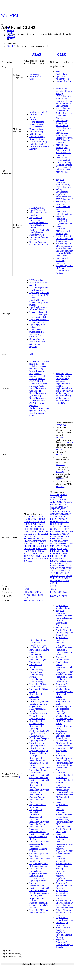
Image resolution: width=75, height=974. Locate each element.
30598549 (68, 442)
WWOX (58, 580)
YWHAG (28, 561)
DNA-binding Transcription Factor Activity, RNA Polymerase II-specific (63, 125)
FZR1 (66, 521)
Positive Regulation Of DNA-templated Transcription (64, 238)
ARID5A (54, 502)
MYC (42, 539)
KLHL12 (28, 534)
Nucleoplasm (61, 74)
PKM (26, 548)
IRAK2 (41, 531)
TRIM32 (60, 573)
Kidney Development (62, 190)
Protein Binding (36, 131)
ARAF (36, 54)
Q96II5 (27, 597)
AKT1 (36, 516)
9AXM (40, 600)
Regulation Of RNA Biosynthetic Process (64, 750)
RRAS (42, 551)
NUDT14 (34, 543)
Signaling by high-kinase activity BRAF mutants (39, 302)
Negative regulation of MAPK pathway (39, 288)
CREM (69, 512)
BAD (47, 516)
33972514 (60, 464)
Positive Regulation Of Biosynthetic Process (64, 797)
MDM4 (69, 543)
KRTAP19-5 (67, 531)
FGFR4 (34, 529)
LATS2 (36, 534)
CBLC (60, 504)
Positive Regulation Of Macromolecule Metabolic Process (64, 743)
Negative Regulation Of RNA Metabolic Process (64, 851)
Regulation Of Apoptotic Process (64, 756)
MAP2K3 (37, 536)
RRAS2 (27, 553)
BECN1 (27, 519)
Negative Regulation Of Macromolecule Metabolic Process (64, 860)
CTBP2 (67, 514)
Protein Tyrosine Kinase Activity (36, 673)
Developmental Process (62, 872)
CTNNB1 (54, 516)
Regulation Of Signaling (35, 727)
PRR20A (65, 556)
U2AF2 (62, 575)
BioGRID (11, 46)
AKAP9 (53, 497)
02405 (26, 589)
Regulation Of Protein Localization (39, 791)
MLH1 (36, 539)
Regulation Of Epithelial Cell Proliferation (35, 812)
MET (52, 546)
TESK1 (36, 556)
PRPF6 (32, 548)
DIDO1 (27, 526)
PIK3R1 (44, 546)
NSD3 (59, 548)
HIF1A (66, 529)
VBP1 (53, 578)
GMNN (60, 524)
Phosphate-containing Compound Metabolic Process (39, 905)
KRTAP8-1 (65, 536)
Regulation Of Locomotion (35, 818)
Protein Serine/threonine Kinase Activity (36, 121)
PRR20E (62, 561)
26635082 (60, 472)
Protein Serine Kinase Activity (62, 818)
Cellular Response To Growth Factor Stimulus (64, 912)
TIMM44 (45, 556)
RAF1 (69, 561)
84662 (53, 586)
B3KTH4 (54, 596)
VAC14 (69, 575)
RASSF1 (28, 551)
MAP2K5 (28, 539)
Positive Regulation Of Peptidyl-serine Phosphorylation (39, 232)
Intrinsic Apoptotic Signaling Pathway (37, 744)
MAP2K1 (43, 534)
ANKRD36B (56, 499)
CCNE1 (53, 507)
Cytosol (32, 79)
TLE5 (52, 573)
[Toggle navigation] (2, 24)
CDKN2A (60, 509)
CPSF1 (63, 512)
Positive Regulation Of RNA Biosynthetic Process (64, 621)
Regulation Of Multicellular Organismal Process (38, 871)
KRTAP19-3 (55, 531)
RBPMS (61, 566)
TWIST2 (54, 575)
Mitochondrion (36, 76)
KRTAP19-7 (55, 534)
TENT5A (62, 570)
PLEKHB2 (55, 553)
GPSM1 (65, 526)
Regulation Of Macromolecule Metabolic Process (37, 829)
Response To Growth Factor (62, 658)
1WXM (27, 600)
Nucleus (59, 71)
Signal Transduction (38, 210)
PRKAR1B (55, 556)
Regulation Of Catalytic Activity (37, 796)
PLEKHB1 (63, 551)
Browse (10, 30)
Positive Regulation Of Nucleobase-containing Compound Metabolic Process (64, 711)
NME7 (53, 548)
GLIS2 (62, 54)
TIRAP (27, 558)
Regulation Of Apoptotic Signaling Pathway (64, 885)
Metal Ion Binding (37, 144)
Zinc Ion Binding (37, 136)
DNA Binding (62, 157)
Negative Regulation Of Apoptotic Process (38, 243)
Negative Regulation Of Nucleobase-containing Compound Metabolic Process (64, 808)
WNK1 (45, 558)
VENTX (60, 578)
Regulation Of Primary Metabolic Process (39, 911)
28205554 (11, 36)
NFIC (67, 546)
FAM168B (62, 519)
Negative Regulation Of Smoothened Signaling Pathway (64, 220)
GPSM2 (53, 529)
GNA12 (27, 531)
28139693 (60, 479)
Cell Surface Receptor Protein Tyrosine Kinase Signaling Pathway (39, 897)
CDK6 (27, 521)
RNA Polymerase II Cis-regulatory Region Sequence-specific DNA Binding (64, 113)
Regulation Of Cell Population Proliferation (37, 696)
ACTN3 (63, 494)
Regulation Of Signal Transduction (38, 685)
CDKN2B (34, 521)
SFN (33, 553)
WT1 (52, 580)
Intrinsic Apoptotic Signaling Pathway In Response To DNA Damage (38, 752)
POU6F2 (64, 553)
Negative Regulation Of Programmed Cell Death (63, 838)
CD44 (60, 507)
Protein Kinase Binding (62, 867)
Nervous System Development (63, 202)
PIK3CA (37, 546)
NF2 (44, 541)
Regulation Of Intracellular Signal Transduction (37, 659)
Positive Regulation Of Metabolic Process (64, 694)
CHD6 (42, 521)
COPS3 (27, 524)
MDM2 (62, 543)
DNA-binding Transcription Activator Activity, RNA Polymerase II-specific (64, 150)
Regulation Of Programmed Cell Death (63, 701)
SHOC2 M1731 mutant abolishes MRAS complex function (36, 333)
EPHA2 (27, 529)
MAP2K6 (63, 541)
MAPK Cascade (36, 208)
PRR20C (62, 558)
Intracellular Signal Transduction (37, 641)
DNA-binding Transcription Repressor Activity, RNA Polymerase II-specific (64, 138)
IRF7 (47, 531)
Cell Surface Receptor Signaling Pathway (39, 739)
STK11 (39, 553)
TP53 (33, 558)
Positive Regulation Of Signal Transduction (39, 732)
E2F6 (33, 526)
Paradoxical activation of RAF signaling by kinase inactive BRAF (39, 314)
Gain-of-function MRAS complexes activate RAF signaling (37, 343)
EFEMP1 (40, 526)
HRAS (34, 531)
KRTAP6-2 (55, 536)
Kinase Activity (36, 139)
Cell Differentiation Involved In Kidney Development (64, 253)
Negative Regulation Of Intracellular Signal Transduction (64, 943)
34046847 (60, 437)
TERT (69, 570)
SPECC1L (60, 568)
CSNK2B (41, 524)
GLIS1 (53, 524)
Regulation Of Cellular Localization (39, 859)
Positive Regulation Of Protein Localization (39, 889)
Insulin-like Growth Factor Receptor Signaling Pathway (38, 716)
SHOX (69, 566)
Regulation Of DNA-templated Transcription (63, 735)
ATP (31, 354)
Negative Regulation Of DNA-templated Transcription (63, 230)
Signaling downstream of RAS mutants (39, 320)
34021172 (60, 450)
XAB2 (66, 580)
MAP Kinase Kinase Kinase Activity (38, 128)
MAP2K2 (28, 536)
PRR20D (54, 561)
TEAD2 (53, 570)
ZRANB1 (54, 583)
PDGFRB (28, 546)
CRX (52, 514)
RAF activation (36, 280)
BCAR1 (68, 502)
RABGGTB (41, 548)
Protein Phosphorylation (36, 884)
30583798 (61, 425)
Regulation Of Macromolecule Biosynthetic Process (62, 894)
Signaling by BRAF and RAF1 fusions (38, 308)
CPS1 (33, 524)
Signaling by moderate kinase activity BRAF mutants (39, 295)
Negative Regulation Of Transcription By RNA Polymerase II (64, 183)
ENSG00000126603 (59, 592)
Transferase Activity (38, 141)
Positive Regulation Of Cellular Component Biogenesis (39, 836)
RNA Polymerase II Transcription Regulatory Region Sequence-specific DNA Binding (64, 101)
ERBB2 (53, 519)
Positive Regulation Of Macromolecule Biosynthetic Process (64, 766)
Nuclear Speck (62, 79)
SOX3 (53, 568)
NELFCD (37, 541)
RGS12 (35, 551)
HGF (60, 529)
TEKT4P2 (28, 556)
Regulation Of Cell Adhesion (37, 805)
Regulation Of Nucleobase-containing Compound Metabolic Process (64, 642)
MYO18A (28, 541)
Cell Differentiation (64, 214)
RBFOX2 (63, 563)
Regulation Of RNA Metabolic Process (64, 673)
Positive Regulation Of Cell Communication (39, 776)
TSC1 (38, 558)
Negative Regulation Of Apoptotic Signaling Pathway (64, 933)
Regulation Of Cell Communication (37, 722)
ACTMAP (54, 494)
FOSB (60, 521)
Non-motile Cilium (64, 81)
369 (25, 586)
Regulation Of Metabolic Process (37, 759)
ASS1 (41, 516)
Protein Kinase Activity (35, 115)
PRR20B (54, 558)
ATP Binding (35, 134)
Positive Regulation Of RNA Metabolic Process (64, 721)
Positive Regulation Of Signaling (64, 830)
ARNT (62, 502)
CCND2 (35, 519)
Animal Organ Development (62, 923)
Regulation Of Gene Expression (64, 845)
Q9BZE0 (63, 596)
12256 (53, 589)
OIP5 (65, 548)
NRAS (27, 543)
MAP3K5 (54, 543)
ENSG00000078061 (33, 592)
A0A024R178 (30, 595)
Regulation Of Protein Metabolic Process (39, 823)
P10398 (40, 595)
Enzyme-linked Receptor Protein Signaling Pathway (37, 878)
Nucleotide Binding (38, 112)
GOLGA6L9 (55, 526)
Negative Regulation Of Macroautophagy (38, 864)
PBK (41, 543)
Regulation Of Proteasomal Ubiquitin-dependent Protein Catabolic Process (38, 222)
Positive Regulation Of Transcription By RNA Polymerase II (64, 245)
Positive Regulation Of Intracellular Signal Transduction (39, 770)
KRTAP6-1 (67, 534)
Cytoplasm (34, 74)
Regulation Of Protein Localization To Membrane (39, 843)
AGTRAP (28, 516)
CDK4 (42, 519)
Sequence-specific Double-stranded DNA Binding (64, 169)
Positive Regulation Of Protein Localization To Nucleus (64, 269)
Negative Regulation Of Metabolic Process (64, 613)
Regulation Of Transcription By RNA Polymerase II (64, 196)
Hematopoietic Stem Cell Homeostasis (62, 260)
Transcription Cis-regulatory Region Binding (64, 91)
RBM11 (53, 566)
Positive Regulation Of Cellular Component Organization (39, 703)
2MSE (34, 600)
